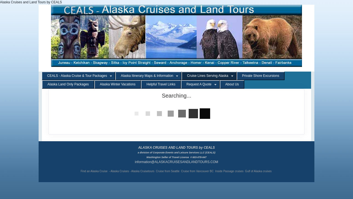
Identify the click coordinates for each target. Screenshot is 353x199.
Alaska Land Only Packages (68, 84)
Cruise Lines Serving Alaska (207, 76)
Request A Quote (199, 84)
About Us (232, 84)
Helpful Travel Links (160, 84)
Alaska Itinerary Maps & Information (147, 76)
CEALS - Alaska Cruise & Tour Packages (77, 76)
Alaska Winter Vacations (117, 84)
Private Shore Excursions (260, 76)
